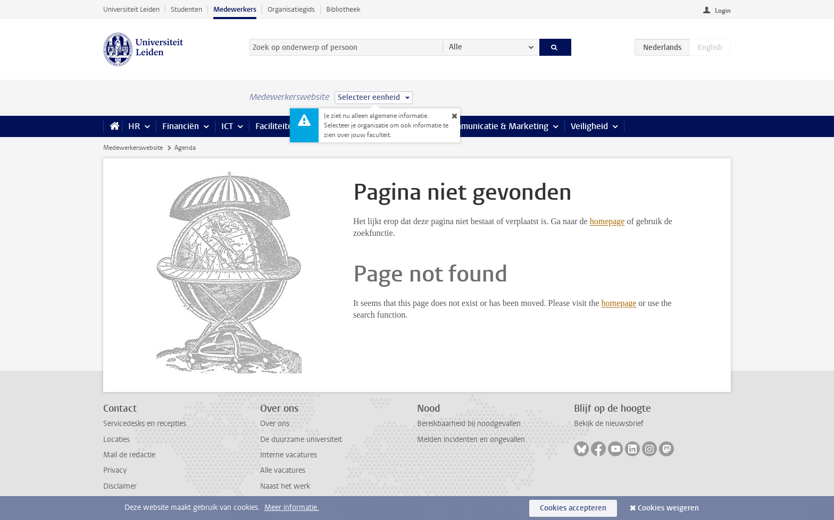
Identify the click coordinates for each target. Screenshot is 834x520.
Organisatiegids (291, 9)
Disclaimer (120, 486)
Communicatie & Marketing (496, 126)
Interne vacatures (288, 455)
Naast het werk (285, 486)
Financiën (180, 126)
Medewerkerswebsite (133, 147)
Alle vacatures (282, 470)
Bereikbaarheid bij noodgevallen (469, 424)
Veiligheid (589, 126)
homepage (607, 221)
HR (134, 126)
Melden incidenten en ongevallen (471, 439)
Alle (455, 47)
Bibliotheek (343, 9)
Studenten (186, 9)
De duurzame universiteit (301, 439)
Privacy (115, 470)
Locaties (116, 439)
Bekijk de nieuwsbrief (609, 424)
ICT (227, 126)
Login (723, 10)
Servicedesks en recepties (144, 424)
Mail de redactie (129, 455)
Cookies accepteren (573, 508)
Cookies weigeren (668, 508)
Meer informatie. (291, 507)
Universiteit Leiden (131, 9)
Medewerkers (234, 9)
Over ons (274, 424)
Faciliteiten (276, 126)
